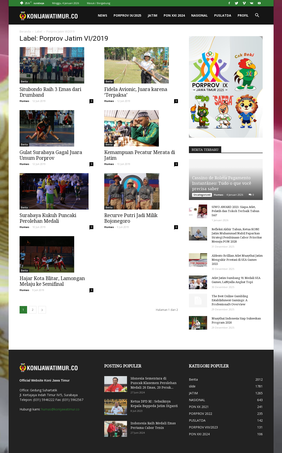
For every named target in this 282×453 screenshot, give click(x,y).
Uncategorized (202, 194)
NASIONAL (199, 15)
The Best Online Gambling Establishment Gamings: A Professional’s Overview (230, 300)
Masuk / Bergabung (98, 3)
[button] (257, 15)
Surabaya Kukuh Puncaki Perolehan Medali (48, 218)
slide (192, 386)
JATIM (152, 15)
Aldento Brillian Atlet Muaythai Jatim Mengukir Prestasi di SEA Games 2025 (237, 260)
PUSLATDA (222, 15)
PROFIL (243, 15)
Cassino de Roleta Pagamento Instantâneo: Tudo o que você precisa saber (221, 183)
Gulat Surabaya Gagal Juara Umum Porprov (51, 155)
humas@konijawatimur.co (60, 409)
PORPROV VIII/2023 (203, 427)
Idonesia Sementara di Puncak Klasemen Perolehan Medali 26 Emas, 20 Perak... (154, 383)
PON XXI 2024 (174, 15)
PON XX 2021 (199, 407)
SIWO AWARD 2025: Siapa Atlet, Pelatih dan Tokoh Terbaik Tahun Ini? (235, 211)
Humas (24, 101)
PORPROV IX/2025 (127, 15)
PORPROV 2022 (200, 413)
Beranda (25, 31)
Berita (24, 81)
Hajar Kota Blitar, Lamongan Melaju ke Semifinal (52, 281)
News (102, 15)
